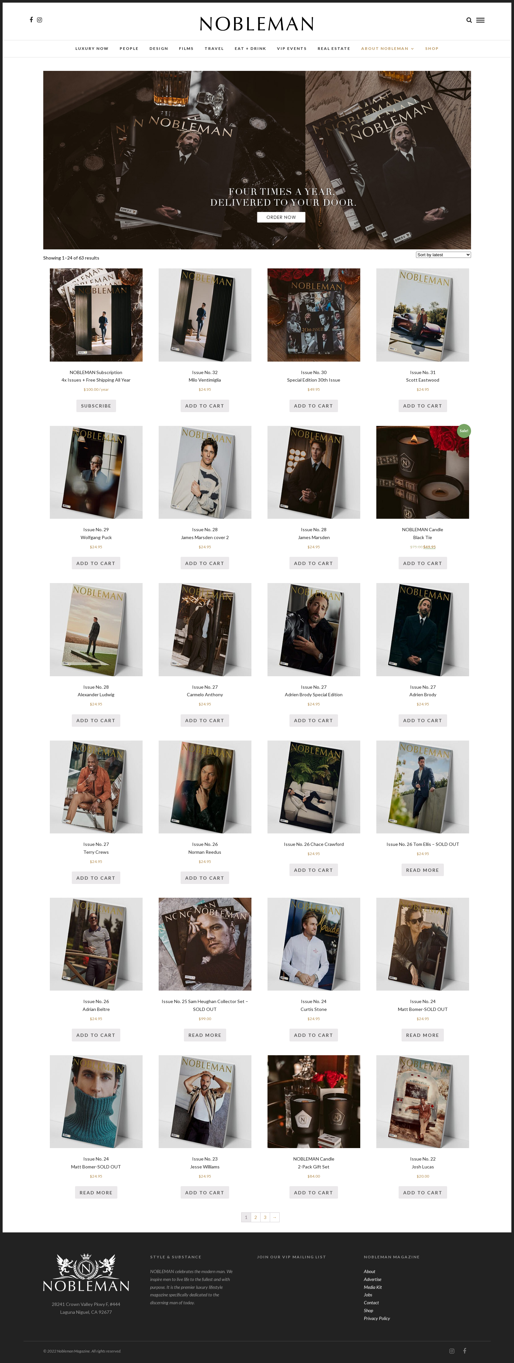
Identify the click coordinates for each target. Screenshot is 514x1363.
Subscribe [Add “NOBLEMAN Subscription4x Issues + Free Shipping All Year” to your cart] (96, 407)
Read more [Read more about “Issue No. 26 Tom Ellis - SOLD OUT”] (422, 872)
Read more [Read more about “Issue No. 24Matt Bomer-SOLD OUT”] (422, 1037)
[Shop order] (443, 257)
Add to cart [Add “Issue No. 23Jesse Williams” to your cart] (205, 1194)
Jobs (368, 1296)
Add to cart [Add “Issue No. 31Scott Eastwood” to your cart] (423, 407)
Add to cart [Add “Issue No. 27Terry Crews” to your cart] (96, 880)
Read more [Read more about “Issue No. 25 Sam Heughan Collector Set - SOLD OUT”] (205, 1037)
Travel (214, 48)
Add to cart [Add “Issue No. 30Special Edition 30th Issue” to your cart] (313, 407)
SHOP (432, 48)
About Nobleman (384, 48)
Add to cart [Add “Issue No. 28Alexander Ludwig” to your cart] (96, 722)
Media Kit (373, 1289)
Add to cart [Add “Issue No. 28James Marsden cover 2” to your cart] (205, 565)
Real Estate (334, 48)
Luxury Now (92, 48)
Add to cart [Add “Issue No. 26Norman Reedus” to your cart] (205, 880)
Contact (371, 1304)
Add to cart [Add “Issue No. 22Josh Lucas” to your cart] (423, 1194)
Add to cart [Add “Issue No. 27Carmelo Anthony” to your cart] (205, 722)
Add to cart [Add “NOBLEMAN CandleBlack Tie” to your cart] (423, 565)
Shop (368, 1312)
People (129, 48)
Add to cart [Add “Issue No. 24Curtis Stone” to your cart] (313, 1037)
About (369, 1273)
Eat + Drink (250, 48)
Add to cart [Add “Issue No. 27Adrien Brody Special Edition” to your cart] (313, 722)
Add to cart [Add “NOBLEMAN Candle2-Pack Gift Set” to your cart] (313, 1194)
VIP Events (292, 48)
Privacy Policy (377, 1320)
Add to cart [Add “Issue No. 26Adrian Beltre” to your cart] (96, 1037)
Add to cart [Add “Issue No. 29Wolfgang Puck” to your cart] (96, 565)
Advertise (372, 1281)
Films (186, 48)
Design (158, 48)
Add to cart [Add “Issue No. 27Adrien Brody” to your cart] (423, 722)
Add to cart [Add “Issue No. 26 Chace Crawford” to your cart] (313, 872)
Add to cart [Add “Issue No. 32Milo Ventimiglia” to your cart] (205, 407)
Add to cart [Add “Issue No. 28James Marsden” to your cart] (313, 565)
